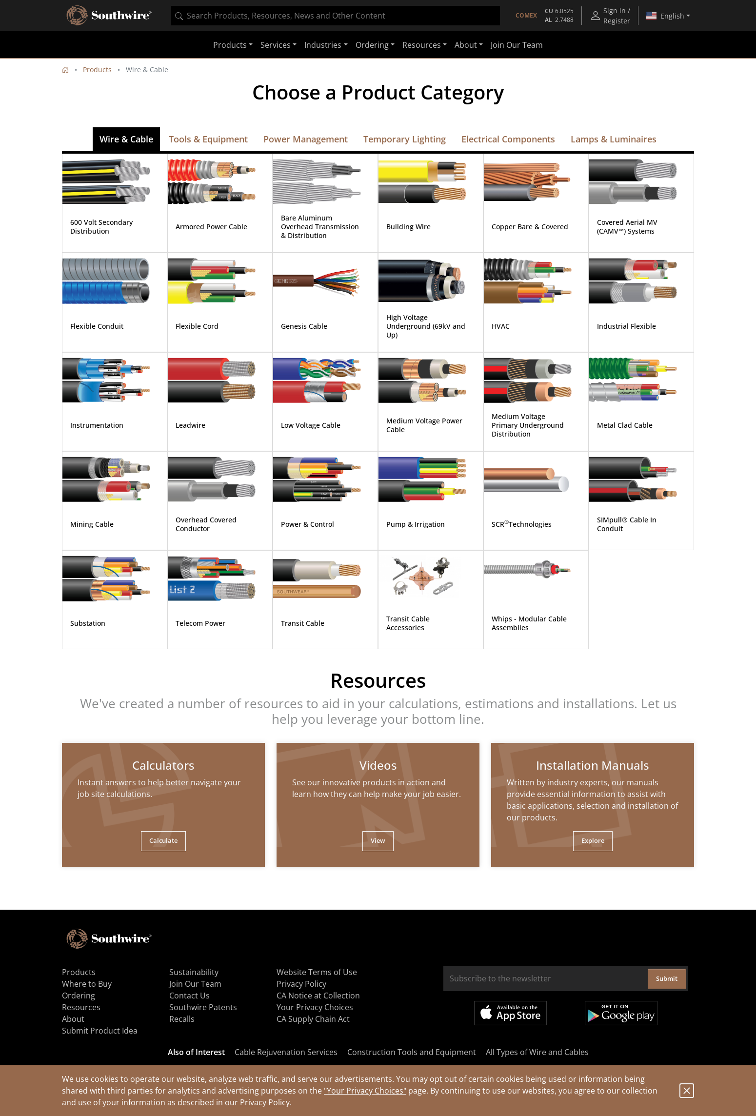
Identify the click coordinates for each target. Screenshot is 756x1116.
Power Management (305, 139)
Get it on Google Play (621, 1013)
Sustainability (194, 972)
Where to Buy (87, 983)
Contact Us (189, 995)
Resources (81, 1007)
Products (97, 69)
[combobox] (335, 15)
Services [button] (275, 45)
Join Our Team (517, 45)
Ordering (78, 995)
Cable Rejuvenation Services (286, 1052)
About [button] (466, 45)
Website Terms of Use (317, 972)
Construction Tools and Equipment (411, 1052)
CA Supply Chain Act (313, 1019)
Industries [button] (322, 45)
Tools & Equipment (208, 139)
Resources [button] (421, 45)
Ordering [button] (372, 45)
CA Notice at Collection (318, 995)
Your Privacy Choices (315, 1007)
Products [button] (230, 45)
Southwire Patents (203, 1007)
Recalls (182, 1019)
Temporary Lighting (404, 139)
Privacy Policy (265, 1102)
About (73, 1019)
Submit (666, 978)
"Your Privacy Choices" (365, 1090)
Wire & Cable (126, 139)
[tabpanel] (163, 805)
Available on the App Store (510, 1013)
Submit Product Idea (100, 1030)
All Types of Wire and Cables (537, 1052)
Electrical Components (508, 139)
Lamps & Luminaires (614, 139)
